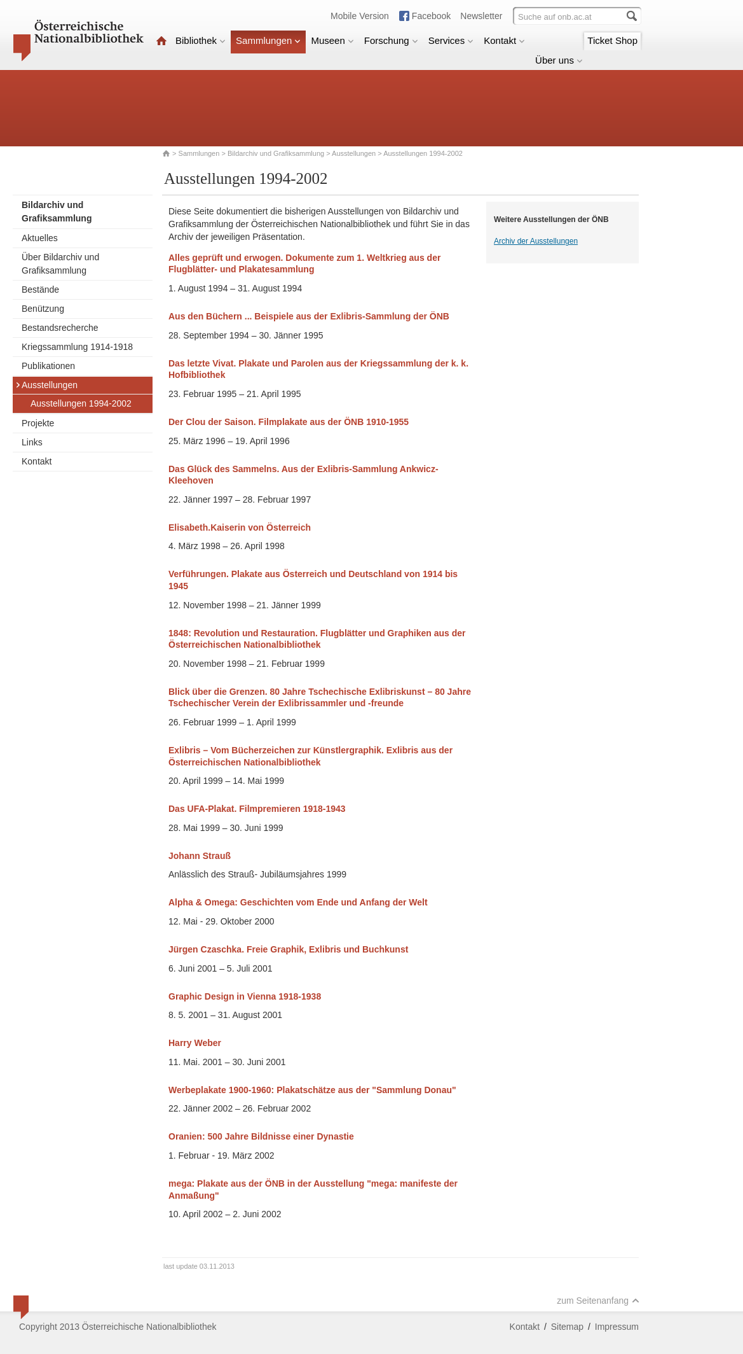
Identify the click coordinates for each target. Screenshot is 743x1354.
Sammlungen (268, 40)
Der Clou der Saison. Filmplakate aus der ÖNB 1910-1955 (288, 422)
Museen (332, 40)
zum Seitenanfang (598, 1300)
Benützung (43, 309)
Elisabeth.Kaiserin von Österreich (239, 527)
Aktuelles (40, 238)
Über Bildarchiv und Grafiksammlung (60, 264)
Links (32, 442)
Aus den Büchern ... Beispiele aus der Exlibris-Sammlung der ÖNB (308, 316)
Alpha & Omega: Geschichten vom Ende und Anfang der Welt (298, 902)
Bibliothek (200, 40)
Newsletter (481, 16)
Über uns (559, 60)
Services (451, 40)
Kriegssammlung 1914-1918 (77, 347)
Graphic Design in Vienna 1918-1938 (244, 996)
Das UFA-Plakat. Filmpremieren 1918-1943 (257, 809)
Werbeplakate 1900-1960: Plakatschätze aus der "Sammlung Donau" (312, 1090)
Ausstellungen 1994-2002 (81, 403)
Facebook (431, 16)
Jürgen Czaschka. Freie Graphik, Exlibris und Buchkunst (288, 949)
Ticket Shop (612, 40)
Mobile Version (360, 16)
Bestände (40, 289)
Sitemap (567, 1327)
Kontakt (504, 40)
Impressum (617, 1327)
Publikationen (48, 366)
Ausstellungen (354, 153)
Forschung (391, 40)
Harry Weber (194, 1043)
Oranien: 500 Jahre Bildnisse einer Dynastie (261, 1136)
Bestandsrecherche (60, 328)
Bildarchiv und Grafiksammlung (276, 153)
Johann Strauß (199, 856)
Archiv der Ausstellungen (536, 241)
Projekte (38, 423)
